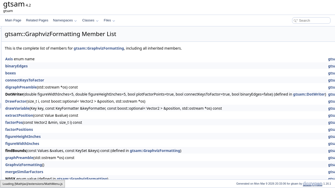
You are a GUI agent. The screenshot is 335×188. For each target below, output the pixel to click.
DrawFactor (81, 101)
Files (109, 20)
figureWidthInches (88, 143)
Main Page (13, 20)
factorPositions (84, 129)
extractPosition (85, 115)
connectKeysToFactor (90, 80)
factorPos (79, 122)
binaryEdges (82, 65)
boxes (76, 72)
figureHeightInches (88, 136)
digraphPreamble (86, 87)
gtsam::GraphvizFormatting (164, 48)
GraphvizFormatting (89, 164)
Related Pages (37, 20)
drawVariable (83, 108)
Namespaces (65, 20)
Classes (90, 20)
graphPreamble (85, 157)
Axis (74, 58)
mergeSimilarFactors (90, 171)
